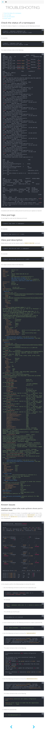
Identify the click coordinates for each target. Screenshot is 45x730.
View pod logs (7, 15)
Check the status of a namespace (12, 13)
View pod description (9, 16)
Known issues (7, 18)
